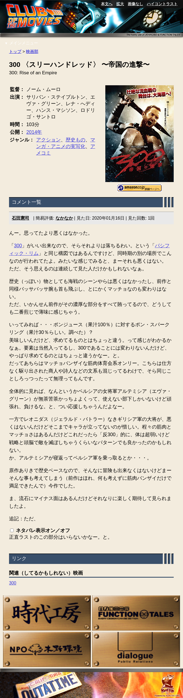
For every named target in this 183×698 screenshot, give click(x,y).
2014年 (34, 132)
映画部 (32, 51)
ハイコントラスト (162, 4)
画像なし (135, 4)
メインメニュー (21, 43)
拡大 (120, 4)
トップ (15, 51)
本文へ (106, 4)
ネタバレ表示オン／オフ (43, 531)
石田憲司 (20, 218)
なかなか (64, 218)
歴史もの (75, 140)
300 (18, 245)
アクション (48, 140)
